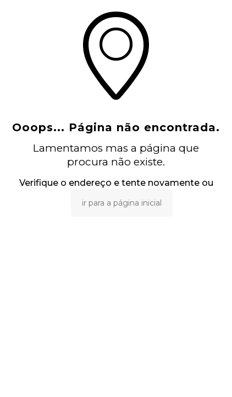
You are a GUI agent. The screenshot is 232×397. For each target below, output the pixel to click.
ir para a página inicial (122, 203)
